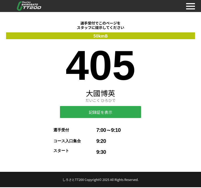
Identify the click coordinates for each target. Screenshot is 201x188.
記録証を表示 (100, 112)
